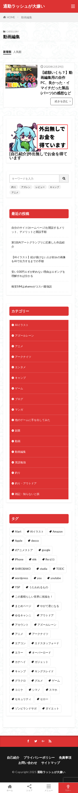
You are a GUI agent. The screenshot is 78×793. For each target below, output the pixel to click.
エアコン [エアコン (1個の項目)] (20, 643)
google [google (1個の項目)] (46, 550)
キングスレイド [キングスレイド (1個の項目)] (44, 671)
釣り (13, 187)
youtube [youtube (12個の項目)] (56, 578)
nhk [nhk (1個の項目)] (34, 559)
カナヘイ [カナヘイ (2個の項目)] (20, 662)
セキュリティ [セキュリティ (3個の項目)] (23, 699)
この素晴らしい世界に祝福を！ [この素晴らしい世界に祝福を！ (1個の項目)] (34, 596)
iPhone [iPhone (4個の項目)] (19, 559)
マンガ (19, 409)
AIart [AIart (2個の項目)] (18, 531)
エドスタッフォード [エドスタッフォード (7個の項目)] (47, 643)
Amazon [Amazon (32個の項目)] (58, 531)
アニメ (14, 192)
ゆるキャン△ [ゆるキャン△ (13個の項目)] (23, 615)
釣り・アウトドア (26, 483)
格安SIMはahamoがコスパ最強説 (31, 286)
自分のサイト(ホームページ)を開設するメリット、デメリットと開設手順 (37, 229)
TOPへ (68, 787)
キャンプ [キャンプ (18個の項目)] (20, 671)
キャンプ (54, 187)
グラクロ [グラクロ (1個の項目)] (20, 680)
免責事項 (65, 757)
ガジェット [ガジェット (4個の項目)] (41, 662)
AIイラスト (21, 325)
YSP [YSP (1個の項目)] (17, 587)
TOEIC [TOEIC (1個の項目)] (60, 568)
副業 (17, 430)
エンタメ (20, 367)
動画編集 (26, 17)
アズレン (25, 187)
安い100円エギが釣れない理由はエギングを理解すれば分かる (38, 273)
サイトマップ (50, 763)
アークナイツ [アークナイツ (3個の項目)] (40, 633)
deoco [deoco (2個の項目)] (35, 540)
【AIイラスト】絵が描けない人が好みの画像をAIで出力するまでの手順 (38, 259)
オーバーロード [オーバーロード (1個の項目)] (41, 652)
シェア (29, 788)
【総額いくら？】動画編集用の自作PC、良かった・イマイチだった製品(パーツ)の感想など (56, 82)
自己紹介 (13, 757)
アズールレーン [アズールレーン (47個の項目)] (46, 624)
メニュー (49, 787)
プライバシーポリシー (39, 757)
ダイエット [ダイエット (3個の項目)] (52, 708)
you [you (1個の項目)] (39, 578)
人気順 (17, 51)
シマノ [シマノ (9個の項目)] (36, 689)
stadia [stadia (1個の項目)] (43, 568)
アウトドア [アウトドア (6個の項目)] (47, 615)
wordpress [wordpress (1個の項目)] (21, 578)
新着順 (7, 51)
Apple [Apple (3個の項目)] (18, 540)
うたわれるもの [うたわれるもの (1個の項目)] (38, 587)
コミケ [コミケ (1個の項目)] (19, 689)
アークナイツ (23, 356)
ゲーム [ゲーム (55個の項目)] (56, 680)
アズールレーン (24, 335)
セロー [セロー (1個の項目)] (44, 699)
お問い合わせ (27, 763)
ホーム (10, 787)
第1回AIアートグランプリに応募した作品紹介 (37, 244)
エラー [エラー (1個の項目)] (19, 652)
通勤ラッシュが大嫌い (24, 6)
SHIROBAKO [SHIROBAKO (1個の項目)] (23, 568)
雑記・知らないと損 (27, 494)
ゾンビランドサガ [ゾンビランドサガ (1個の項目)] (26, 708)
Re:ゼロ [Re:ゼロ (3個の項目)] (50, 559)
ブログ (19, 399)
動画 (17, 441)
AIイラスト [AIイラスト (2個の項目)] (37, 531)
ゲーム (19, 388)
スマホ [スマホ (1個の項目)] (53, 689)
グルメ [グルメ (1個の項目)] (39, 680)
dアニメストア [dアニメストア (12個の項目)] (24, 550)
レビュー (40, 187)
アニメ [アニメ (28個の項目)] (19, 633)
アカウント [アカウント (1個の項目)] (21, 624)
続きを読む (61, 101)
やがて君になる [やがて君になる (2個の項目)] (49, 606)
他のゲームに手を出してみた (32, 420)
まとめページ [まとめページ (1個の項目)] (23, 606)
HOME (11, 17)
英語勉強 (20, 462)
